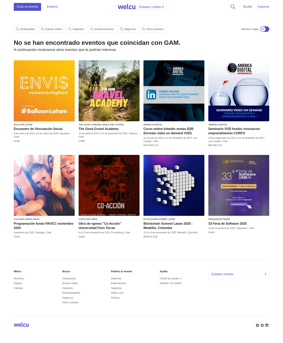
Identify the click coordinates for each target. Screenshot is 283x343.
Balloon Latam (23, 124)
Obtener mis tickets (171, 283)
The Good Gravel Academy (99, 129)
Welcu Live (117, 292)
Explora (52, 6)
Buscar (232, 7)
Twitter (262, 325)
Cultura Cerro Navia (27, 219)
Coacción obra (88, 219)
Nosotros (19, 278)
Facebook (257, 325)
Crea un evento (27, 6)
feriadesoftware (219, 219)
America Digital (153, 124)
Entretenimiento (102, 29)
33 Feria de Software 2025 (227, 223)
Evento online (51, 29)
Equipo (18, 283)
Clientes (18, 288)
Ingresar (263, 6)
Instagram (266, 325)
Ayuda (247, 6)
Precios (115, 297)
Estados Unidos (239, 274)
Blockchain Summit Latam (159, 219)
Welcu (126, 7)
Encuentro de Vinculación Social (38, 129)
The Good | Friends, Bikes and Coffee (101, 124)
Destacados (25, 29)
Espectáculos (118, 283)
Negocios (128, 29)
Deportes (76, 29)
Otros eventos (153, 29)
